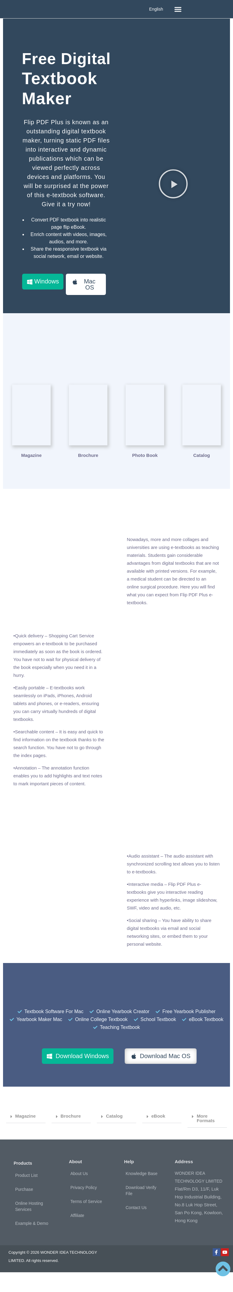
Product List (26, 1195)
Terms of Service (86, 1221)
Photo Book (144, 475)
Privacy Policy (83, 1207)
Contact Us (136, 1227)
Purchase (24, 1209)
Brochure (88, 475)
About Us (79, 1193)
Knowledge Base (141, 1193)
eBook (158, 1135)
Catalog (114, 1135)
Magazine (31, 475)
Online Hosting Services (29, 1226)
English (156, 9)
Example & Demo (31, 1243)
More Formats (205, 1138)
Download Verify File (141, 1210)
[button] (178, 9)
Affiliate (77, 1235)
